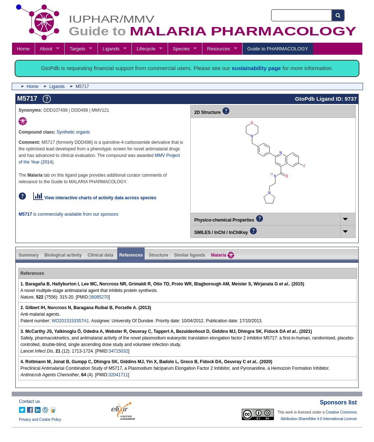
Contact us (29, 401)
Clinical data (101, 255)
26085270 (98, 297)
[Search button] (338, 15)
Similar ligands (189, 255)
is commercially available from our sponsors (68, 214)
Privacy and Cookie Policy (40, 420)
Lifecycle (146, 48)
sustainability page (256, 68)
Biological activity (63, 255)
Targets (77, 48)
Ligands (111, 48)
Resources (218, 48)
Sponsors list (338, 402)
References (131, 255)
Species (181, 48)
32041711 (118, 374)
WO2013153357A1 (70, 320)
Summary (29, 255)
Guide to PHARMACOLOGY (277, 48)
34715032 (118, 351)
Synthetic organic (73, 132)
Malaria (222, 255)
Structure (158, 255)
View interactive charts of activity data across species (94, 197)
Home (23, 48)
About (46, 48)
